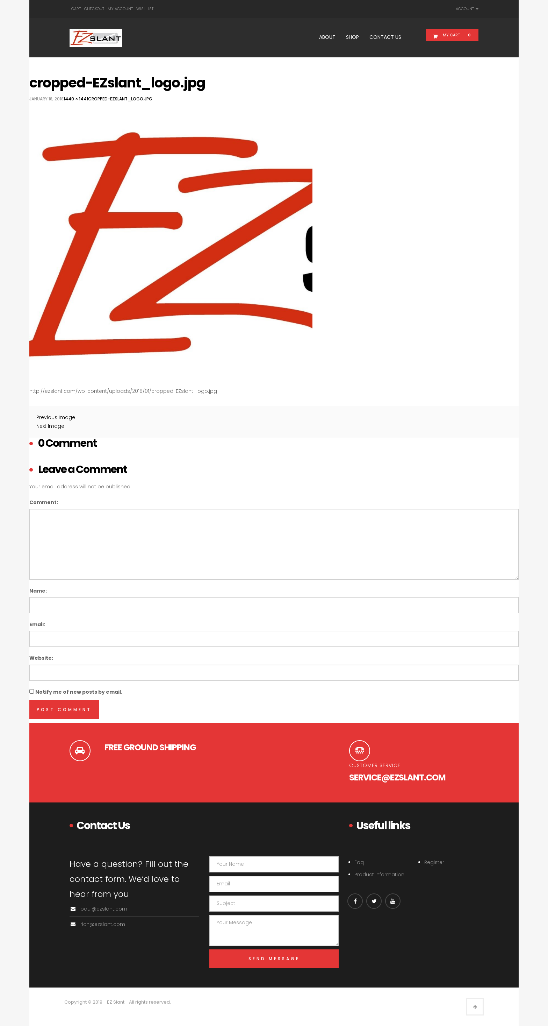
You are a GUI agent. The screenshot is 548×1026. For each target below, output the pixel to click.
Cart (76, 9)
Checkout (94, 9)
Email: (37, 624)
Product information (379, 874)
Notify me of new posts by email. (78, 691)
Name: (38, 590)
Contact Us (385, 37)
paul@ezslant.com (103, 908)
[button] (456, 34)
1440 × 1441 (76, 99)
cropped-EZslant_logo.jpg (120, 99)
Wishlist (144, 9)
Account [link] (467, 9)
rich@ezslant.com (102, 924)
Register (434, 862)
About (327, 37)
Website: (41, 657)
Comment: (43, 502)
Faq (359, 862)
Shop (352, 37)
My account (120, 9)
